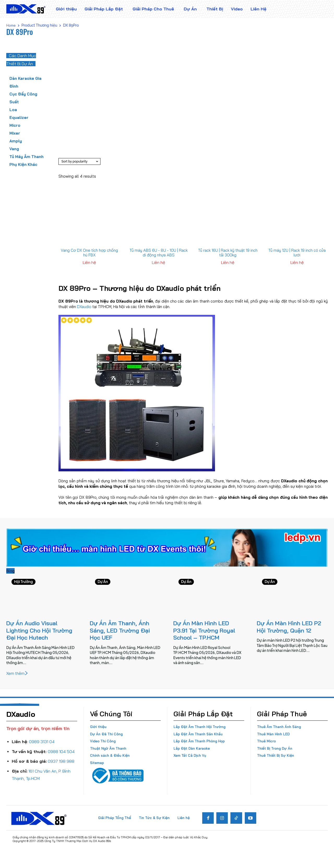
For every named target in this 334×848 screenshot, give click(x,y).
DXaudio (84, 306)
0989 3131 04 (42, 741)
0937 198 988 (61, 761)
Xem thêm (17, 673)
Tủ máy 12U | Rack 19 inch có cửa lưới (297, 252)
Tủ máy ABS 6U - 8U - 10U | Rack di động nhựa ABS (158, 252)
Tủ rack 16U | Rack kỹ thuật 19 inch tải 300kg (228, 252)
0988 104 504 (61, 751)
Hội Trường (23, 581)
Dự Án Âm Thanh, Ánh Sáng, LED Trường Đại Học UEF (120, 630)
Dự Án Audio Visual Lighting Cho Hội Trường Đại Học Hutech (39, 630)
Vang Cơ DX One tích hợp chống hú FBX (89, 252)
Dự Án (103, 581)
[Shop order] (79, 161)
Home (11, 25)
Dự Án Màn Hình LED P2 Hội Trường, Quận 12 (289, 627)
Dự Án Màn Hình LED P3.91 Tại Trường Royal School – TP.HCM (204, 630)
